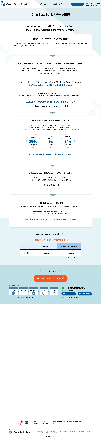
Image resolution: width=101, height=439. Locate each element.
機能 (41, 4)
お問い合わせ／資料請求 (77, 4)
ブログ (67, 4)
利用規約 (87, 431)
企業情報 (82, 431)
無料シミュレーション (68, 407)
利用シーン (47, 4)
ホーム (37, 4)
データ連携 (54, 4)
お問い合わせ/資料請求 (68, 431)
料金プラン (61, 4)
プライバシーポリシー (39, 433)
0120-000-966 (94, 3)
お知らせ (77, 431)
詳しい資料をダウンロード (50, 392)
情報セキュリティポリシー (52, 433)
